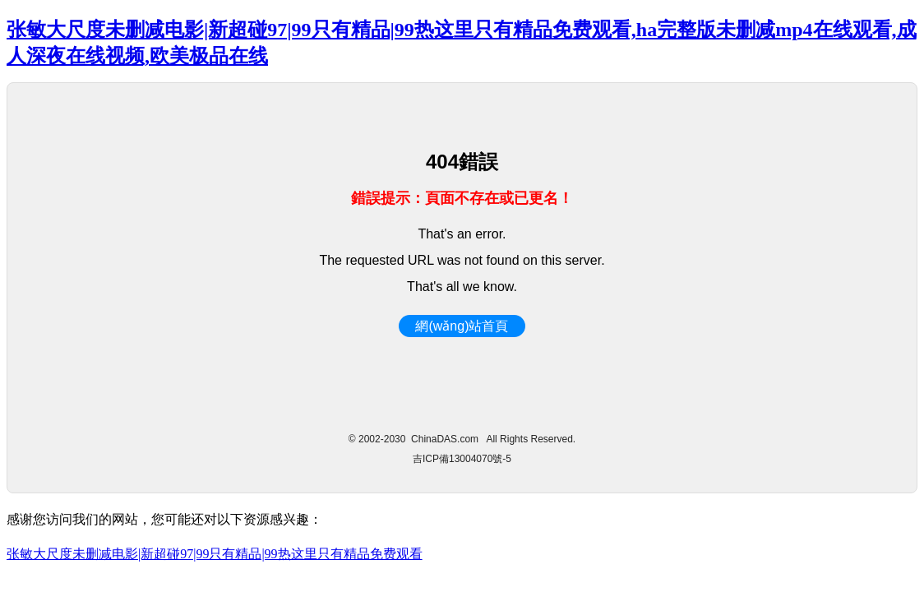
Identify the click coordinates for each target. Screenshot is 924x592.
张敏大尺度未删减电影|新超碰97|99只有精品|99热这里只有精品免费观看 (215, 554)
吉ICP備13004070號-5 (462, 459)
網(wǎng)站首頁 (461, 326)
